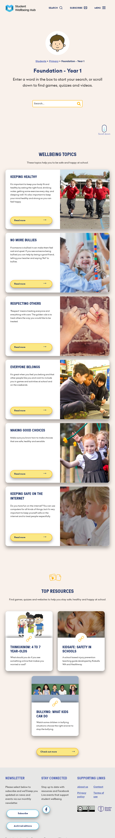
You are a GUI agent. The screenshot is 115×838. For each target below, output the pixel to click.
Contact (98, 787)
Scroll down (104, 130)
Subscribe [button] (23, 813)
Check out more (48, 751)
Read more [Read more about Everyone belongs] (19, 410)
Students (40, 61)
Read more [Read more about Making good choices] (19, 474)
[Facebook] (46, 809)
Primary (54, 61)
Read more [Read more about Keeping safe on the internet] (19, 537)
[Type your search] (57, 103)
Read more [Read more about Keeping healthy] (19, 220)
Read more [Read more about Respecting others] (19, 347)
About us (82, 787)
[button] (56, 8)
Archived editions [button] (23, 826)
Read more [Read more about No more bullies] (19, 283)
